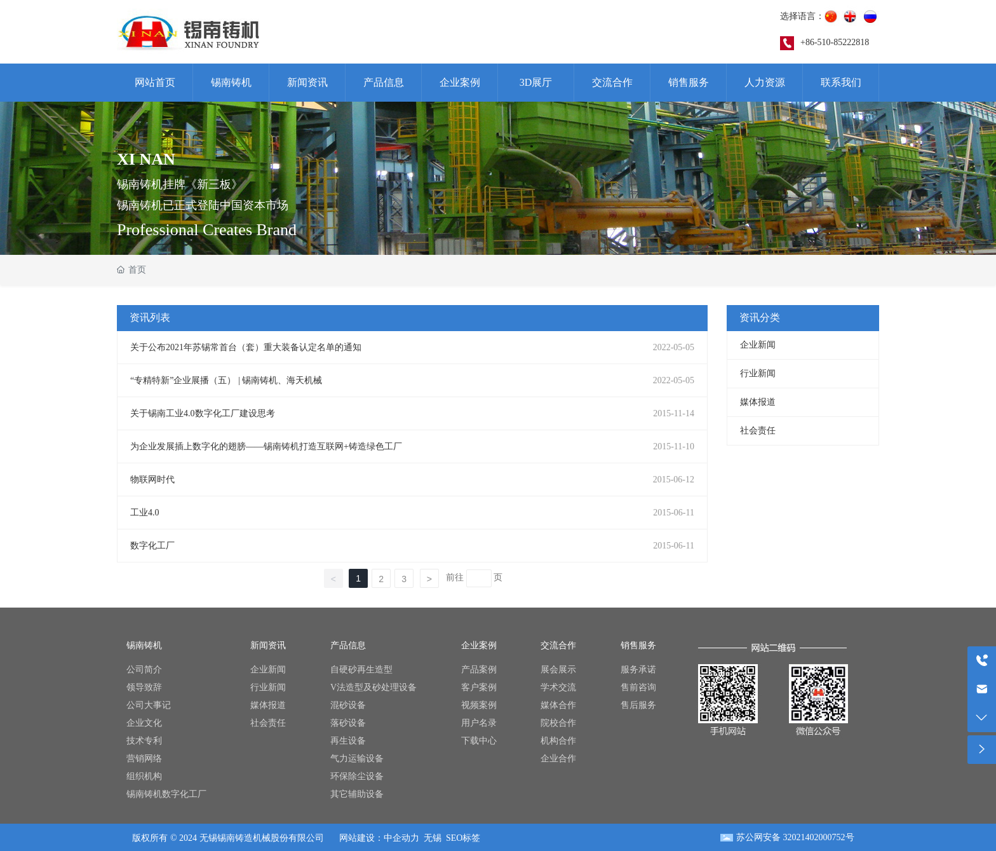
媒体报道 (758, 402)
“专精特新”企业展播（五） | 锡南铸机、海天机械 (226, 380)
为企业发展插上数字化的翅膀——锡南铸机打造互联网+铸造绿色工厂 (266, 446)
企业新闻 (758, 345)
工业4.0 (144, 512)
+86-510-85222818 (834, 42)
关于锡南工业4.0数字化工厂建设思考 (202, 413)
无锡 (432, 838)
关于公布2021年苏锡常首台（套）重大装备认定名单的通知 (245, 347)
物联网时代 (152, 479)
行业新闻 (758, 373)
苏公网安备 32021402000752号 (795, 837)
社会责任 (758, 430)
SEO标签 (463, 838)
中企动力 (401, 838)
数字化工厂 (152, 545)
